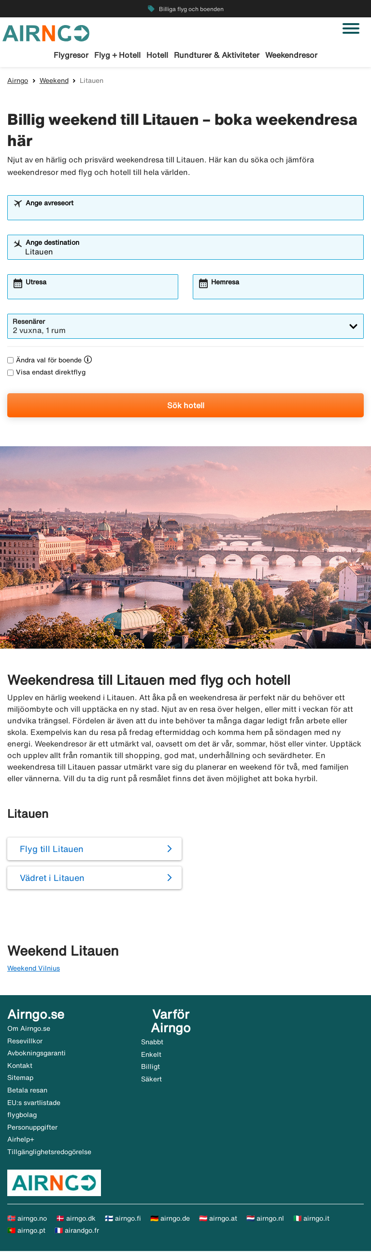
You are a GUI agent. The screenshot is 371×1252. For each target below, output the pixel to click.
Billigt (150, 1068)
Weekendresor (291, 55)
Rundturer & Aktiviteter (216, 55)
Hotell (157, 55)
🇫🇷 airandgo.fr (77, 1231)
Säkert (151, 1080)
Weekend (54, 81)
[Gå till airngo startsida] (45, 32)
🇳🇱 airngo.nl (265, 1219)
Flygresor (71, 55)
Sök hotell (185, 406)
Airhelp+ (20, 1140)
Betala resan (27, 1091)
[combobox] (191, 213)
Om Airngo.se (28, 1029)
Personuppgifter (32, 1128)
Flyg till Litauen (52, 850)
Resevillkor (25, 1042)
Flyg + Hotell (117, 55)
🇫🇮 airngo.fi (123, 1219)
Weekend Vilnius (33, 969)
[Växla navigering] (350, 28)
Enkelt (151, 1055)
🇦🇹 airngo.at (218, 1219)
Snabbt (152, 1043)
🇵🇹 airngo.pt (26, 1231)
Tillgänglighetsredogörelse (49, 1153)
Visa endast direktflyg (46, 373)
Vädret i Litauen (52, 879)
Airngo (17, 81)
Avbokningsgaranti (36, 1054)
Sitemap (20, 1079)
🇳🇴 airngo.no (27, 1219)
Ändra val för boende (44, 361)
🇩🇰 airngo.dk (76, 1219)
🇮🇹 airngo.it (311, 1219)
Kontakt (19, 1066)
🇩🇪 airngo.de (170, 1219)
